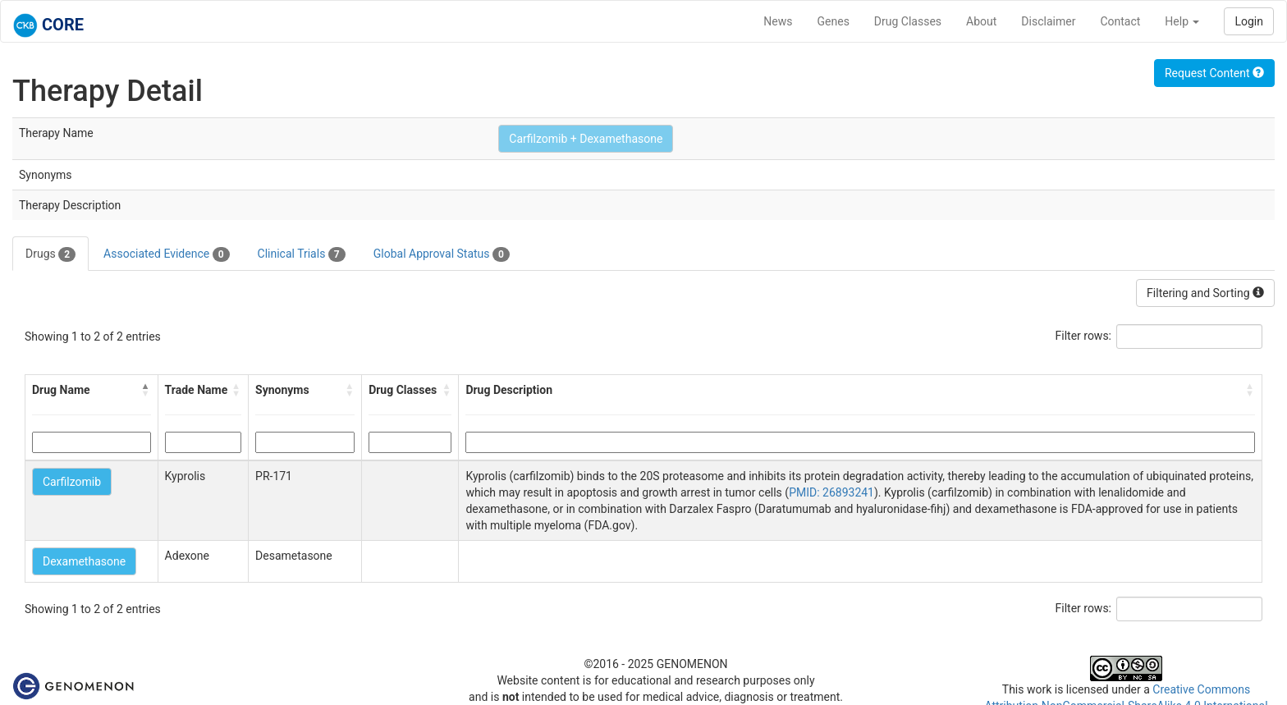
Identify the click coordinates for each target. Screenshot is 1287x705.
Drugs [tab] (50, 254)
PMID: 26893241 (831, 492)
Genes (834, 21)
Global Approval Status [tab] (441, 254)
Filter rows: (1084, 335)
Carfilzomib (72, 481)
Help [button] (1182, 21)
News (777, 21)
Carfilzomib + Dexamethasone (585, 138)
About (981, 21)
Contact (1120, 21)
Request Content (1214, 73)
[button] (146, 390)
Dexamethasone (84, 561)
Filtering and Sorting (1205, 293)
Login (1248, 21)
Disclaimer (1048, 21)
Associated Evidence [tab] (166, 254)
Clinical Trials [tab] (302, 254)
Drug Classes (907, 21)
